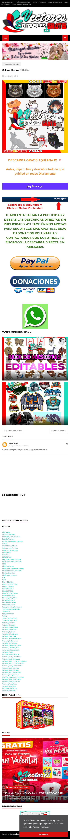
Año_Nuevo (6, 532)
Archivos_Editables (8, 534)
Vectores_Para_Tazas (9, 684)
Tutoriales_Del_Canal (9, 620)
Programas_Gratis (8, 605)
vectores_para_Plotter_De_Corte (13, 677)
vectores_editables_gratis (10, 650)
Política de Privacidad (23, 2)
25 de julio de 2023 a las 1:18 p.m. (19, 446)
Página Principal (8, 2)
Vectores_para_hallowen (10, 670)
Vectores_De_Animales (11, 64)
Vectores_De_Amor (8, 625)
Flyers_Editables (7, 582)
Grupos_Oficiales (8, 586)
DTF (3, 577)
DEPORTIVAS (6, 557)
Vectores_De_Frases (9, 636)
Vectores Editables (16, 834)
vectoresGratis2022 (9, 691)
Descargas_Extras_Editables (11, 562)
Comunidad (6, 553)
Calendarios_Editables (9, 546)
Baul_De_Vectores (8, 539)
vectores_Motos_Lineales (10, 654)
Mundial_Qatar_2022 (9, 598)
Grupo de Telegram (39, 2)
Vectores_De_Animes (9, 630)
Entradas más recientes (13, 430)
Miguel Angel (13, 443)
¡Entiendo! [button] (43, 834)
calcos (4, 543)
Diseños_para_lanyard (9, 575)
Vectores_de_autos (8, 632)
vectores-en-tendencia (9, 688)
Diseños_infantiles (8, 573)
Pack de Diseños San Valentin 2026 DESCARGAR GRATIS (34, 794)
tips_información (8, 614)
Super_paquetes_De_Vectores (12, 607)
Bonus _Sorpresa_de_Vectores (12, 541)
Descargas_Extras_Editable (11, 559)
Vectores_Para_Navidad (10, 675)
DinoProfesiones (8, 566)
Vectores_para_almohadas (11, 657)
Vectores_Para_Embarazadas (12, 666)
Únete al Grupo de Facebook (22, 4)
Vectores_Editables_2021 (10, 648)
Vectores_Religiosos (9, 686)
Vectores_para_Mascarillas (11, 673)
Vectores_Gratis (7, 652)
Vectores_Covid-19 (8, 623)
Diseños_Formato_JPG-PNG (11, 571)
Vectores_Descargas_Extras (11, 645)
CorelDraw (5, 555)
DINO (4, 564)
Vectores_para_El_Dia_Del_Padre (13, 663)
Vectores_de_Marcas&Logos (11, 639)
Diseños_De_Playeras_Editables (13, 568)
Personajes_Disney (8, 600)
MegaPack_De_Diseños (10, 593)
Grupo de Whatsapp (55, 2)
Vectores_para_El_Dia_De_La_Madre (14, 661)
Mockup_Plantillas (8, 596)
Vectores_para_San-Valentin (11, 679)
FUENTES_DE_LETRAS (9, 584)
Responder (67, 445)
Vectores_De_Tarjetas (9, 643)
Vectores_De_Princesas (10, 641)
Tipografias (6, 611)
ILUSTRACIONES (7, 589)
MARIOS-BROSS (7, 591)
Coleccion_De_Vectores (10, 550)
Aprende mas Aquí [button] (41, 827)
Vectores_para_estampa (10, 668)
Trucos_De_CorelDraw (9, 618)
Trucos (4, 616)
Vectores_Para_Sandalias (11, 682)
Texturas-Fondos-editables (11, 609)
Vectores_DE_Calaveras (10, 634)
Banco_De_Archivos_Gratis (11, 537)
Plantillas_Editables (9, 602)
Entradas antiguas (58, 430)
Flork (4, 580)
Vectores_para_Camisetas (11, 659)
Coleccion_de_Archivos (10, 548)
